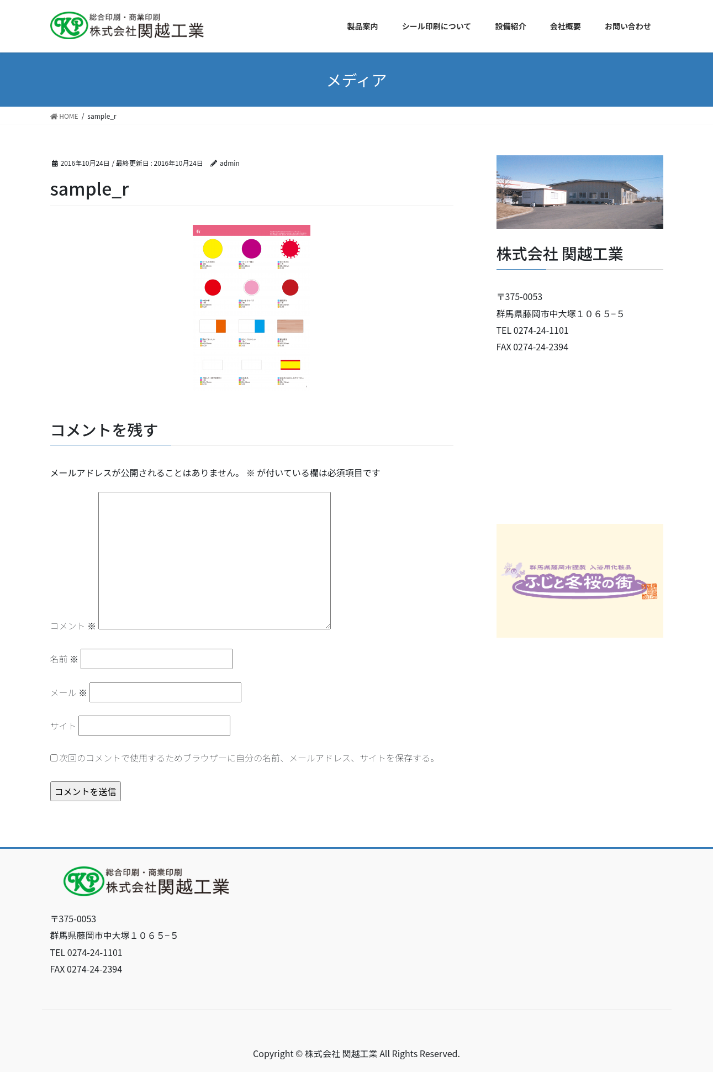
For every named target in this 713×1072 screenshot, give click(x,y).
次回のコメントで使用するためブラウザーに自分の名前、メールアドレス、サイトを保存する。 (249, 757)
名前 (64, 658)
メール (69, 692)
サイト (63, 725)
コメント (73, 625)
